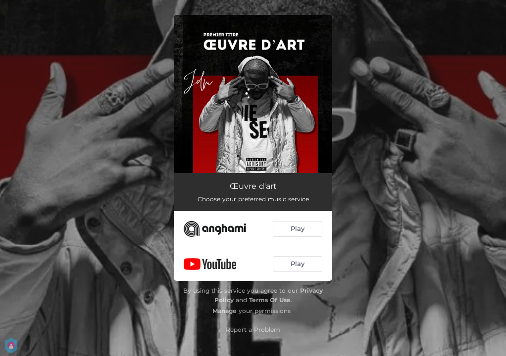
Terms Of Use (270, 300)
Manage (224, 310)
